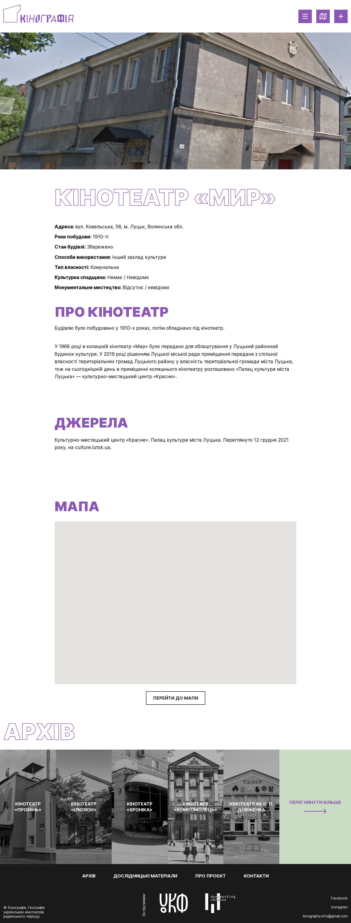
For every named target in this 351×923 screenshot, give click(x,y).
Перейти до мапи (175, 698)
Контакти (256, 876)
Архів (89, 876)
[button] (248, 614)
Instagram (339, 907)
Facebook (339, 898)
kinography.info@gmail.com (325, 916)
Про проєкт (210, 876)
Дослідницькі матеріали (145, 876)
